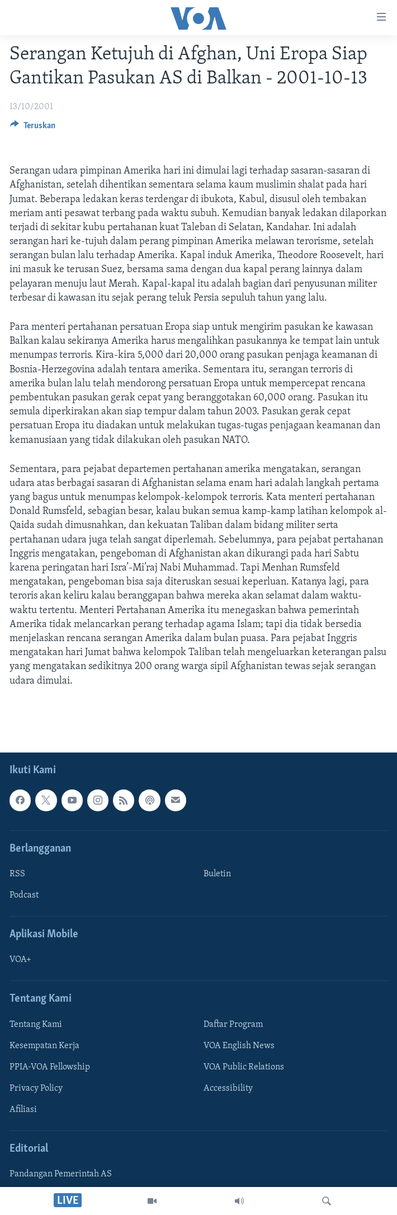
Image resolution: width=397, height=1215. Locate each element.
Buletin (217, 874)
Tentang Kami (36, 1024)
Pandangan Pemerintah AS (61, 1174)
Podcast (24, 895)
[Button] (32, 128)
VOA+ (20, 959)
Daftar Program (233, 1024)
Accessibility (228, 1088)
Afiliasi (23, 1109)
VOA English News (239, 1045)
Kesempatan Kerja (44, 1045)
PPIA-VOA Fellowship (50, 1067)
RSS (17, 874)
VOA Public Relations (244, 1067)
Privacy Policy (36, 1088)
